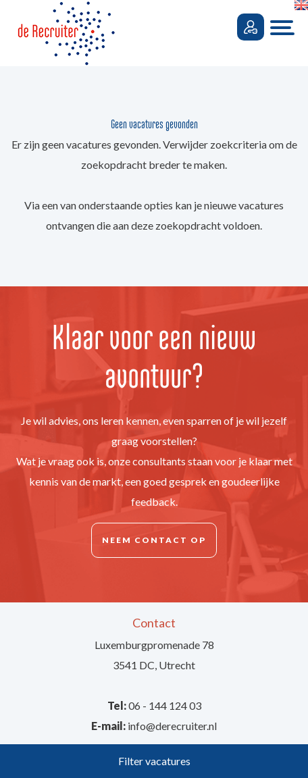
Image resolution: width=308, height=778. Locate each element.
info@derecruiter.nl (172, 725)
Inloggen (250, 27)
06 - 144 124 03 (164, 705)
